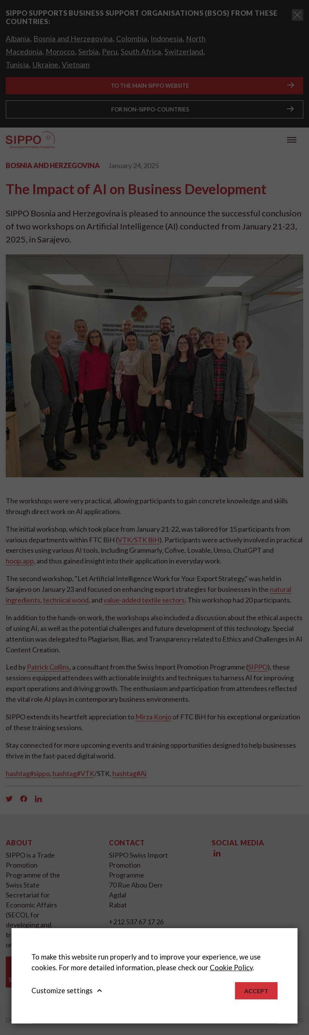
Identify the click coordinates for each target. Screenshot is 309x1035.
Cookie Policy (231, 967)
